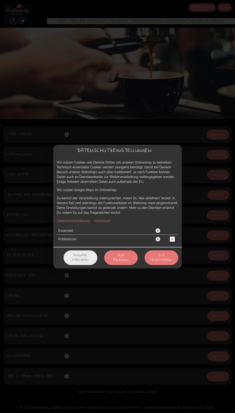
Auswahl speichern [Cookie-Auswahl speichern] (80, 258)
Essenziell (65, 230)
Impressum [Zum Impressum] (102, 221)
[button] (158, 230)
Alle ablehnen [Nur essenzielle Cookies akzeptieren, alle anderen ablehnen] (121, 258)
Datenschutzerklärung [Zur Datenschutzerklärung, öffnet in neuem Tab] (73, 221)
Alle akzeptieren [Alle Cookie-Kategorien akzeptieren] (161, 258)
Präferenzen (67, 239)
